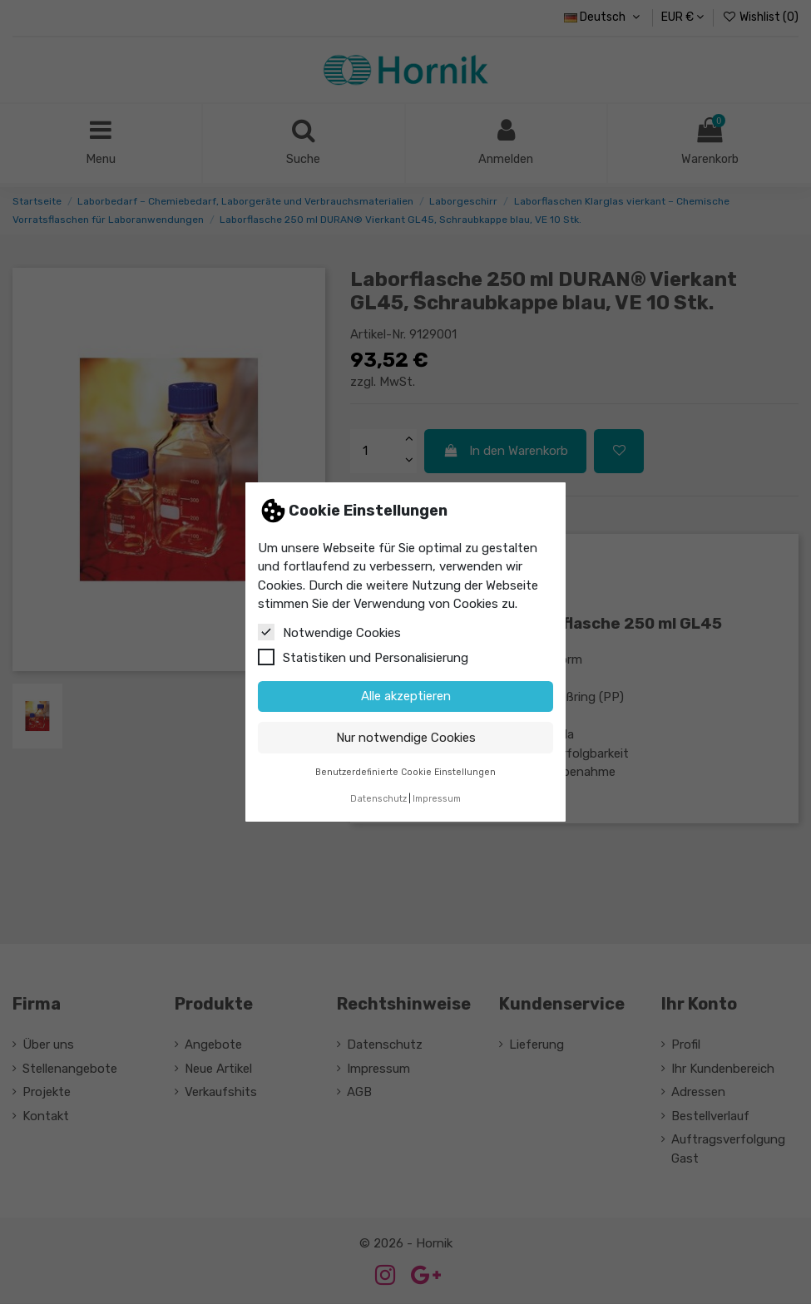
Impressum (437, 798)
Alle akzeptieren (406, 696)
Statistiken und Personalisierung (363, 657)
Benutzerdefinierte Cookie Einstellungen (405, 772)
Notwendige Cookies (329, 632)
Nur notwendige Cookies (406, 737)
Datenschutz (378, 798)
